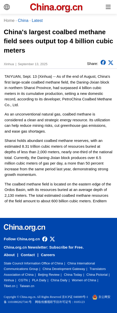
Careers (48, 255)
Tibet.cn (9, 286)
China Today (73, 275)
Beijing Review (48, 275)
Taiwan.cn (27, 286)
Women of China (84, 280)
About (9, 255)
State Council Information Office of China (33, 263)
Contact (28, 255)
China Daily (59, 280)
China (23, 20)
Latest (37, 20)
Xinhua (9, 280)
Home (9, 20)
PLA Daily (39, 280)
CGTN (23, 280)
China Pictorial (97, 275)
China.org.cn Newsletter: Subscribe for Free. (44, 247)
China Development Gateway (64, 269)
